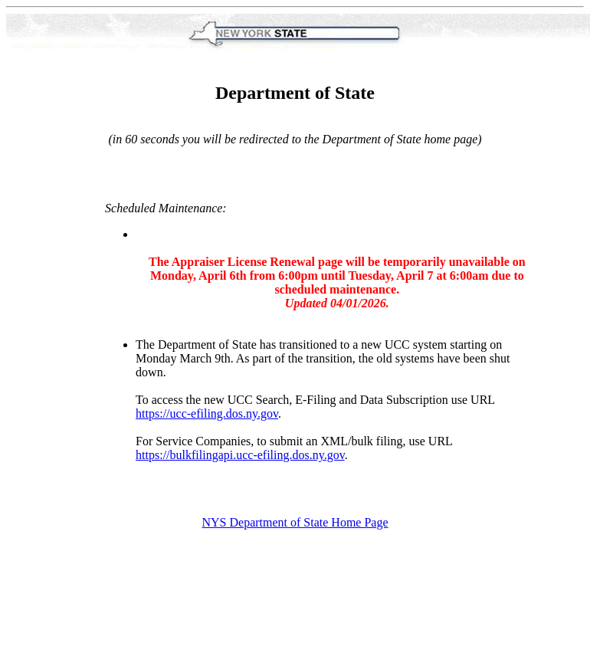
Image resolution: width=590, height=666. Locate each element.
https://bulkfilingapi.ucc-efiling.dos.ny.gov (240, 454)
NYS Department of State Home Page (295, 522)
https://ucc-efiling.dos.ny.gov (207, 413)
